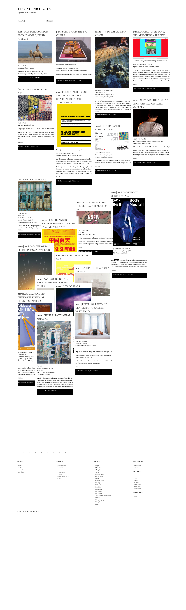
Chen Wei (98, 468)
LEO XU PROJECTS (34, 9)
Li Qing (97, 483)
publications (137, 465)
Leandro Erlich (99, 474)
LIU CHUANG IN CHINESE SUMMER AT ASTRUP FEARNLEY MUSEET (54, 234)
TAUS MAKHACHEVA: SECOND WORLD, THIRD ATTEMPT (33, 35)
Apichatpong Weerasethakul (103, 495)
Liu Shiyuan (98, 493)
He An (97, 478)
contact (20, 468)
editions (136, 468)
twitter (136, 480)
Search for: (21, 21)
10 (59, 452)
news (135, 497)
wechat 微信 (137, 488)
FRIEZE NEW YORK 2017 (34, 213)
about (19, 465)
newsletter (21, 472)
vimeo (135, 478)
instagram (137, 476)
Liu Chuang (98, 491)
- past (59, 470)
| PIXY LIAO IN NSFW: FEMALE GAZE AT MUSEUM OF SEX (73, 229)
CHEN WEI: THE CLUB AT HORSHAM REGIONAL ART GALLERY (150, 104)
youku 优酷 (137, 484)
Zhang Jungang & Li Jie (102, 500)
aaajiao (97, 465)
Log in (37, 511)
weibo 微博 (137, 486)
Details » (97, 112)
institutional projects (62, 476)
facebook (136, 482)
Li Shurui (98, 485)
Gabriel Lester (99, 480)
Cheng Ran (98, 470)
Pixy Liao (98, 487)
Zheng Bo (98, 502)
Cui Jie (97, 472)
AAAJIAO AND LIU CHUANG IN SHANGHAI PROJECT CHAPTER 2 (31, 297)
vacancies (21, 470)
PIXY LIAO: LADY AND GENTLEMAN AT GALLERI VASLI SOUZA (91, 308)
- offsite (60, 474)
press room (137, 499)
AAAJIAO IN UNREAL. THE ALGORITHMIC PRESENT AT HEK (53, 282)
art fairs (59, 478)
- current (60, 468)
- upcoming (61, 472)
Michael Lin (98, 489)
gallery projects (61, 465)
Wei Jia (97, 498)
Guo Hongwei (99, 476)
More (96, 504)
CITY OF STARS (68, 286)
